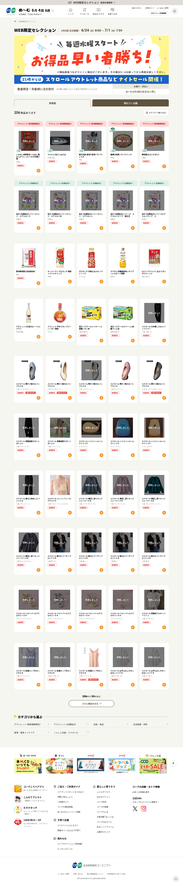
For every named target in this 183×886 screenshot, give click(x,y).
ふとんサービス (103, 791)
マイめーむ (84, 14)
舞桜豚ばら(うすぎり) (150, 154)
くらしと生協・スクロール (66, 732)
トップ (70, 14)
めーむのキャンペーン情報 (68, 811)
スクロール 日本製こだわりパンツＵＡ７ (153, 327)
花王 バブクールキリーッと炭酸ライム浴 (122, 327)
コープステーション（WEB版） (70, 843)
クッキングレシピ (65, 848)
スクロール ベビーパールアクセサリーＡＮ (28, 614)
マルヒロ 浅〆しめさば (57, 154)
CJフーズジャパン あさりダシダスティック (154, 272)
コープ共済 (101, 801)
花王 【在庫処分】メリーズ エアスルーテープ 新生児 (122, 215)
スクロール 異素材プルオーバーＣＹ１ (153, 614)
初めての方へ (137, 8)
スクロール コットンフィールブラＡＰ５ (59, 499)
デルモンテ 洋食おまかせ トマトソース (91, 272)
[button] (173, 763)
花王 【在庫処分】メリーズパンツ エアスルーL (91, 215)
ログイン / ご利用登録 (158, 13)
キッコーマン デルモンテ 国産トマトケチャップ (59, 272)
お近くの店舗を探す (141, 792)
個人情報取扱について (95, 874)
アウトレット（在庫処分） (65, 724)
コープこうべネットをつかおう (70, 791)
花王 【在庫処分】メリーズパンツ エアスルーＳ (28, 215)
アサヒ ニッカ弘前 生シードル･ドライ (28, 327)
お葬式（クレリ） (103, 831)
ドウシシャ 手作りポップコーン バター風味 (59, 327)
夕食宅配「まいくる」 (105, 816)
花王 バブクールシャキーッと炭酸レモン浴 (90, 327)
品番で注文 (112, 14)
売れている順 (131, 103)
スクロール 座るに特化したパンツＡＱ (28, 499)
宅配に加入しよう (65, 796)
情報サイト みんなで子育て (69, 830)
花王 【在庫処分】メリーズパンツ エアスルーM (59, 215)
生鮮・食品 (99, 724)
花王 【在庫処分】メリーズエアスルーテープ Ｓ (154, 215)
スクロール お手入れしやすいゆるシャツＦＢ (122, 671)
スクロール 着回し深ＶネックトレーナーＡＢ (90, 499)
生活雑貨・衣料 (140, 724)
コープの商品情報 (65, 806)
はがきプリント (103, 796)
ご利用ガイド (149, 8)
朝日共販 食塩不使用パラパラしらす (90, 155)
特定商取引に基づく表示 (116, 874)
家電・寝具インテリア (24, 732)
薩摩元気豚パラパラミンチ (121, 154)
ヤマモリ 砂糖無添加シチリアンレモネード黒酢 (122, 272)
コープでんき (102, 811)
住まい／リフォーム (105, 826)
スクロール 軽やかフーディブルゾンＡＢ (59, 557)
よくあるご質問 (162, 8)
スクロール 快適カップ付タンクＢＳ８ (28, 671)
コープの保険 (102, 806)
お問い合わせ (78, 874)
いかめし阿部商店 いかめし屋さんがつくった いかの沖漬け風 (28, 156)
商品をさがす (98, 14)
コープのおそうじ (104, 821)
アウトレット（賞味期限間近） (27, 724)
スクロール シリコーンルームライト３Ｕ (90, 442)
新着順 (52, 103)
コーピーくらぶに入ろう (67, 825)
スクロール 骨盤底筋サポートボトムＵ (28, 442)
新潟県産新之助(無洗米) (25, 271)
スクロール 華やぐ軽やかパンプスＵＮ (28, 385)
